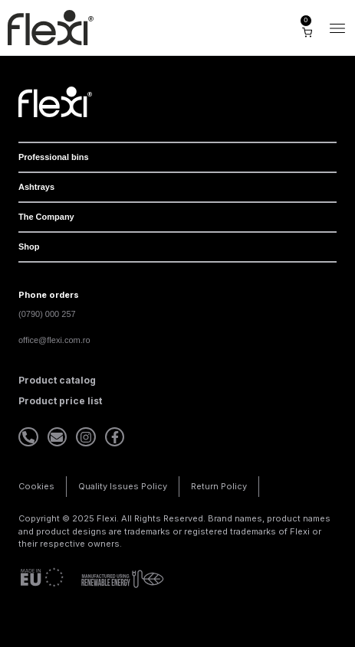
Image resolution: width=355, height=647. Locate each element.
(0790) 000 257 (47, 314)
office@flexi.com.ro (54, 340)
